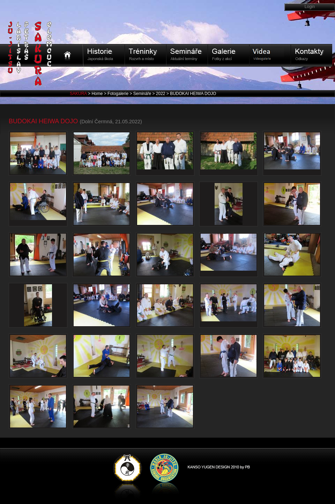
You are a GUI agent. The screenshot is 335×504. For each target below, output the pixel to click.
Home (97, 93)
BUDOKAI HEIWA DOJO (193, 93)
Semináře (142, 93)
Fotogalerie (118, 93)
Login (310, 6)
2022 (161, 93)
